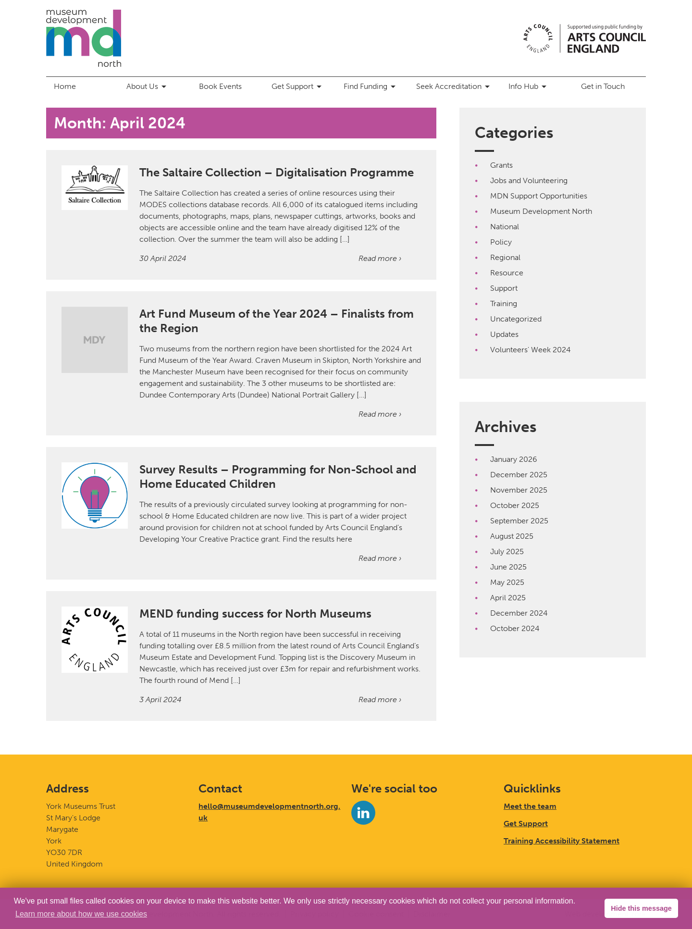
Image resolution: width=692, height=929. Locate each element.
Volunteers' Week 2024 (530, 349)
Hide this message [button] (641, 908)
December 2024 (519, 613)
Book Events (220, 86)
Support (504, 288)
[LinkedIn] (363, 813)
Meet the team (530, 806)
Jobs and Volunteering (529, 180)
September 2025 (519, 520)
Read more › (379, 258)
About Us (148, 86)
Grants (501, 165)
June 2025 (508, 566)
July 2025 (507, 551)
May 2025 (507, 582)
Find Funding (371, 86)
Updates (504, 334)
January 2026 (513, 459)
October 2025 (514, 505)
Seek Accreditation (454, 86)
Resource (506, 272)
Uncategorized (516, 318)
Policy (501, 242)
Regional (505, 257)
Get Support (298, 86)
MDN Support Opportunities (538, 195)
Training (503, 303)
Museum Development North (541, 211)
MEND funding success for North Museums (255, 613)
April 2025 (508, 597)
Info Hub (529, 86)
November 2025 (518, 490)
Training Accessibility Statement (561, 840)
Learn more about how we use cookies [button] (81, 914)
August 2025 (511, 536)
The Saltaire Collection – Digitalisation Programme (276, 172)
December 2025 (518, 474)
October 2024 (515, 628)
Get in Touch (603, 86)
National (504, 226)
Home (65, 86)
